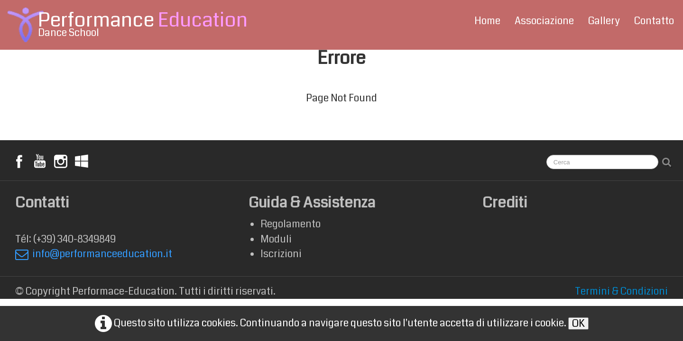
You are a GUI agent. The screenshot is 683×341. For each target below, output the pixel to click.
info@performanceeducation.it (93, 254)
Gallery (604, 21)
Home (487, 21)
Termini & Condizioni (621, 291)
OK (578, 323)
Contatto (654, 21)
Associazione (544, 21)
